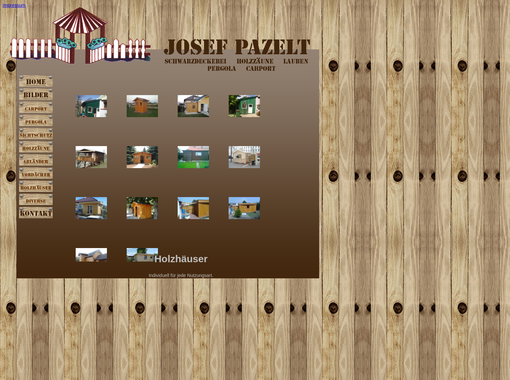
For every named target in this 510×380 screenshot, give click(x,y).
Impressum (14, 5)
